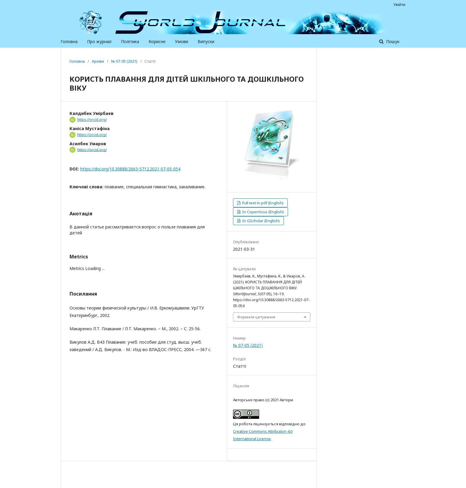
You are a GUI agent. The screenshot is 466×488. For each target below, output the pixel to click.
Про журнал (99, 41)
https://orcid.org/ (92, 119)
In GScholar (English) (260, 220)
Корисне (157, 41)
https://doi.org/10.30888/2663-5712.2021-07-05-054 (130, 169)
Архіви (98, 61)
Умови (181, 41)
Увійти (399, 4)
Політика (130, 41)
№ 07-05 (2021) (124, 61)
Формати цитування (256, 317)
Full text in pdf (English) (262, 203)
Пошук (392, 41)
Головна (69, 41)
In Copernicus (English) (262, 211)
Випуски (206, 41)
